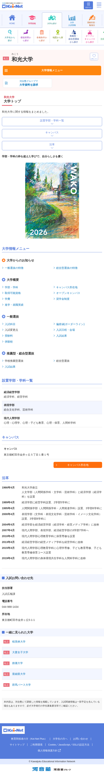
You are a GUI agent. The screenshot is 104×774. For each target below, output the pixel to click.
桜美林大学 (19, 641)
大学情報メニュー (52, 70)
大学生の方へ (60, 738)
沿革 (52, 144)
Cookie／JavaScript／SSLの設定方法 (69, 744)
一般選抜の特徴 (14, 267)
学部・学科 (11, 287)
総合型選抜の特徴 (67, 267)
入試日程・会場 (65, 329)
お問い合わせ (80, 738)
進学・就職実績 (14, 304)
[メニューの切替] (99, 5)
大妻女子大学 (20, 652)
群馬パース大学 (21, 684)
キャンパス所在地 (67, 287)
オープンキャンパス (68, 292)
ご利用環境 (36, 744)
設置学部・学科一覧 (52, 120)
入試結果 (61, 335)
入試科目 (10, 324)
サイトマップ (17, 744)
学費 (7, 298)
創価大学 (17, 663)
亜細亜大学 (19, 673)
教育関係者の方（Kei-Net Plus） (29, 738)
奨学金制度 (63, 298)
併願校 (9, 341)
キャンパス (52, 132)
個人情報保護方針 (48, 750)
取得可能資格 (13, 292)
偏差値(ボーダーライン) (70, 324)
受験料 (9, 335)
